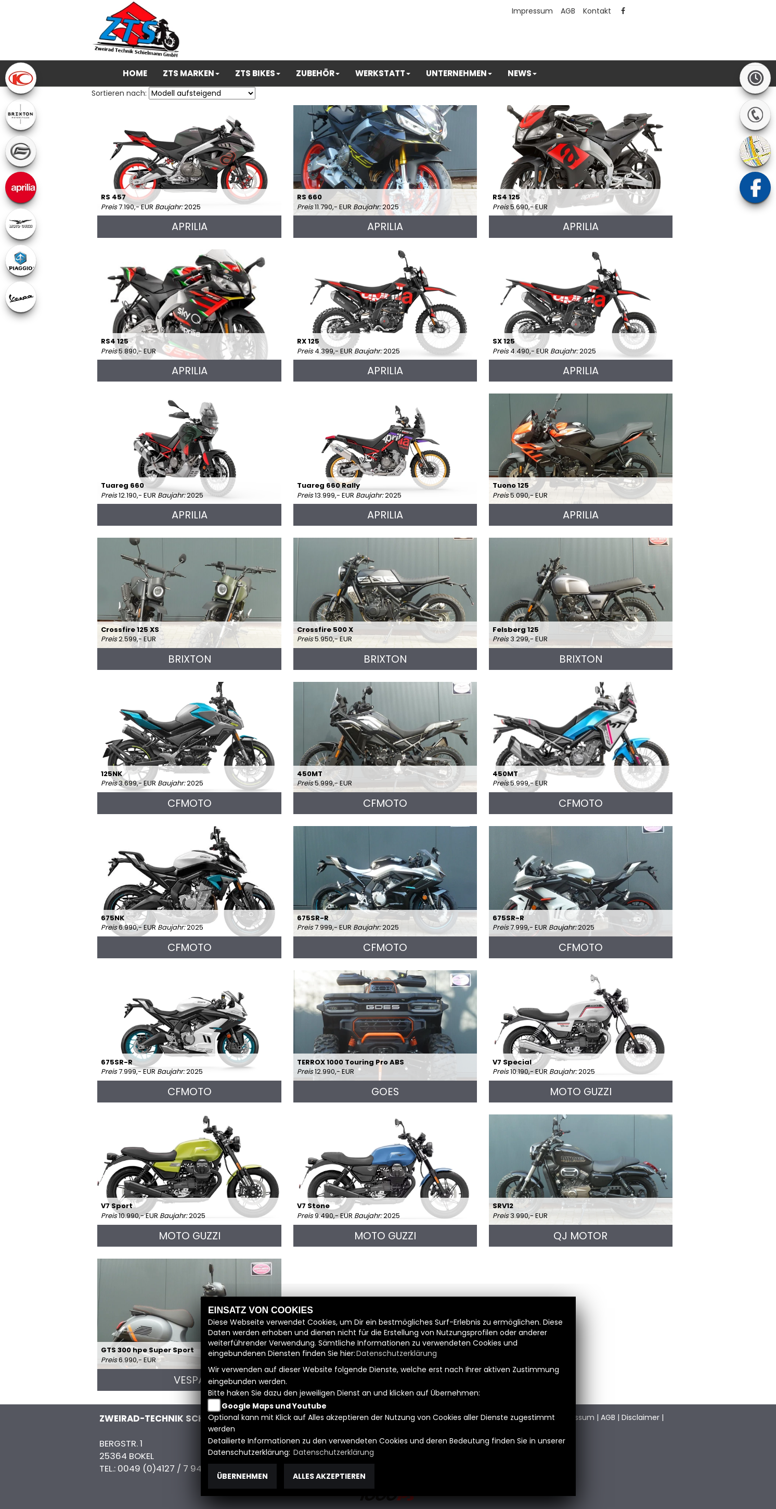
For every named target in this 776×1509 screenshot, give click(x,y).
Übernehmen (242, 1476)
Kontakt (597, 11)
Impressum (532, 11)
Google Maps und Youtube (274, 1406)
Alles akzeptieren (329, 1476)
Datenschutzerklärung (396, 1353)
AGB (568, 11)
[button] (191, 73)
